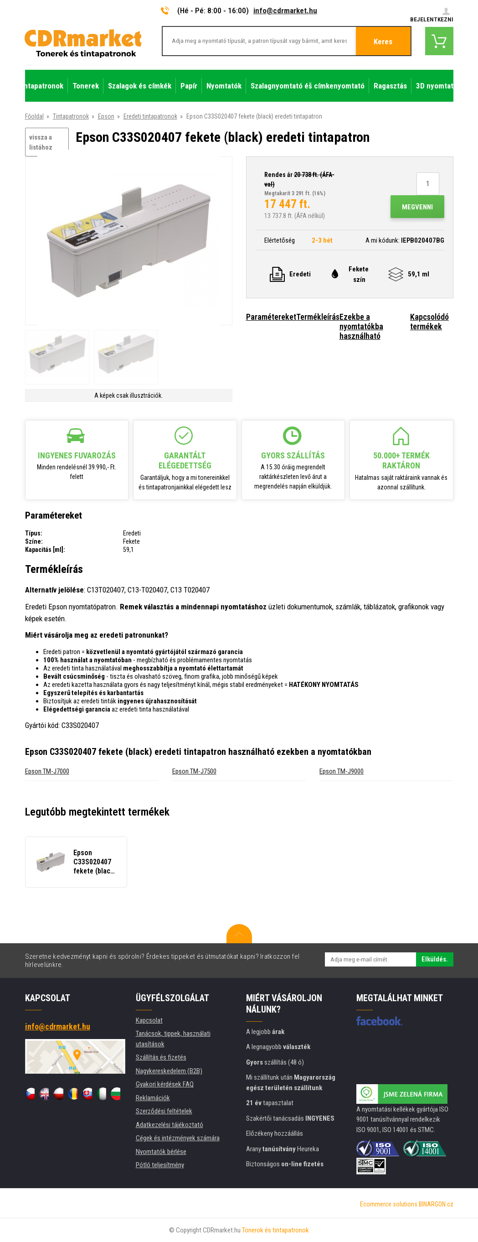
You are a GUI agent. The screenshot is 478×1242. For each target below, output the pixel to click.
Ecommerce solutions (388, 1204)
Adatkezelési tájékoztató (169, 1125)
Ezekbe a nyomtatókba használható (361, 326)
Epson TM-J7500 (194, 771)
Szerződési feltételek (164, 1111)
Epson (106, 116)
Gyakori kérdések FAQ (165, 1084)
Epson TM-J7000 (47, 771)
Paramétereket (271, 317)
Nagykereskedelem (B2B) (169, 1071)
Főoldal (34, 116)
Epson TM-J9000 (341, 771)
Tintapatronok (71, 116)
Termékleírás (317, 317)
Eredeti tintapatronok (150, 116)
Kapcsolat (149, 1020)
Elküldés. (434, 959)
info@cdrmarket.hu (285, 10)
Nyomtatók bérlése (161, 1152)
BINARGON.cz (436, 1204)
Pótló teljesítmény (160, 1165)
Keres (383, 41)
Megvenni (417, 207)
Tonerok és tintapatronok (275, 1230)
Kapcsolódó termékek (429, 321)
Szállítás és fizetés (161, 1057)
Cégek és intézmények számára (178, 1138)
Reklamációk (153, 1098)
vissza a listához (40, 142)
